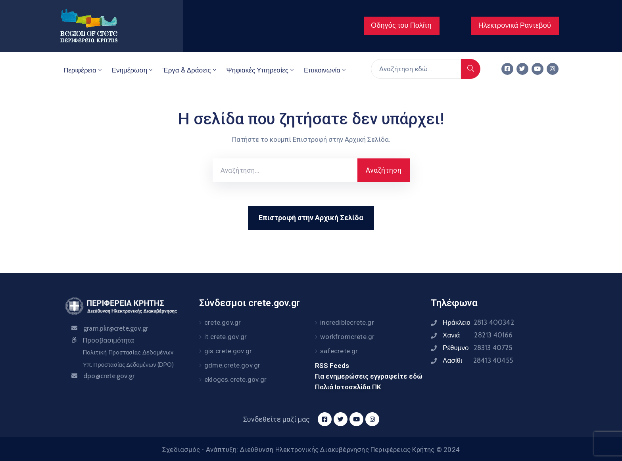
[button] (402, 26)
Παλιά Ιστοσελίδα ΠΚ (348, 387)
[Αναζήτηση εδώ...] (416, 69)
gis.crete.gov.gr (228, 351)
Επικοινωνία (325, 70)
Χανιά (478, 335)
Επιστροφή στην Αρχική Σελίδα (311, 217)
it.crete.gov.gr (225, 337)
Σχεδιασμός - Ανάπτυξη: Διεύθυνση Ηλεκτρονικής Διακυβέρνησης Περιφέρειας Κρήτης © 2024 (311, 449)
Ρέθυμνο (478, 348)
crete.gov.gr (222, 322)
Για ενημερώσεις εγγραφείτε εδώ (368, 376)
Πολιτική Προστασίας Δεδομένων (128, 352)
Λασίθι (478, 360)
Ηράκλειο (478, 322)
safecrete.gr (339, 351)
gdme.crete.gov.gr (232, 365)
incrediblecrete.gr (347, 322)
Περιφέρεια (83, 70)
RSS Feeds (332, 366)
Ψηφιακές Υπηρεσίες (261, 70)
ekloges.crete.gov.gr (235, 379)
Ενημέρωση (133, 70)
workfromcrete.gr (347, 337)
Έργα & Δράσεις (190, 70)
